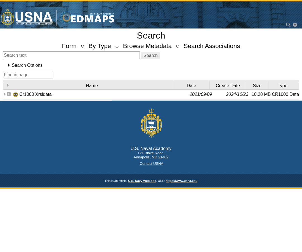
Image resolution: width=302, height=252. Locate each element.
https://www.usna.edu (181, 180)
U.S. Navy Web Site (142, 180)
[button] (150, 55)
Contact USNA (151, 163)
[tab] (151, 65)
